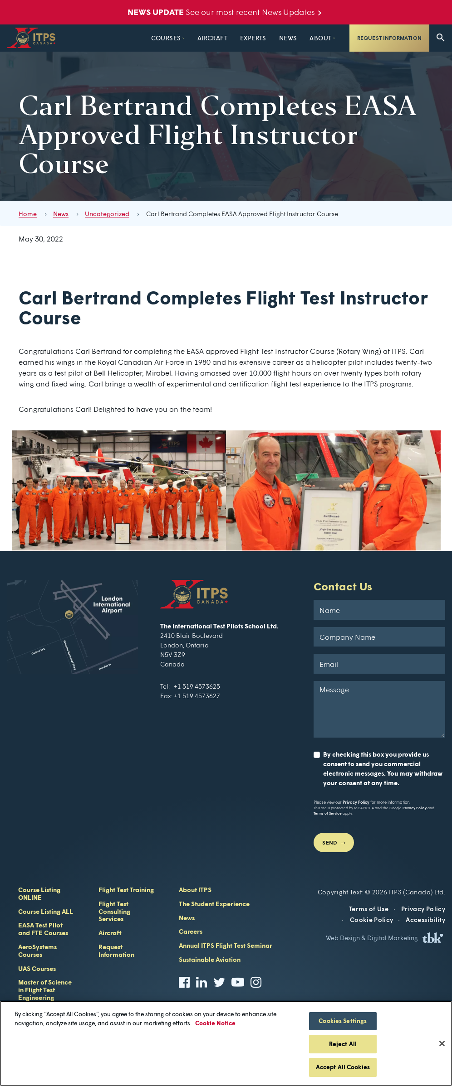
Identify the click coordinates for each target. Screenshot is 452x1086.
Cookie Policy (371, 919)
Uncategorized (107, 213)
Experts (230, 38)
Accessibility (425, 919)
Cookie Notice (215, 1023)
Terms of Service (328, 813)
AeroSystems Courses (37, 950)
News (264, 38)
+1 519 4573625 (197, 686)
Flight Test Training (126, 889)
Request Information (389, 37)
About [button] (297, 38)
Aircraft (189, 38)
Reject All (343, 1043)
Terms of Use (368, 908)
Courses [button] (142, 38)
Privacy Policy (356, 802)
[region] (226, 1043)
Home (28, 213)
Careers (190, 931)
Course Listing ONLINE (39, 893)
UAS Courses (37, 968)
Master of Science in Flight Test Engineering (45, 989)
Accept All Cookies (343, 1067)
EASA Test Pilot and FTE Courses (43, 928)
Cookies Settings (343, 1020)
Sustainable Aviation (210, 959)
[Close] (442, 1044)
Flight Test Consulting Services (114, 911)
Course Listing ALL (45, 911)
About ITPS (195, 889)
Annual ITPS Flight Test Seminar (225, 945)
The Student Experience (214, 903)
